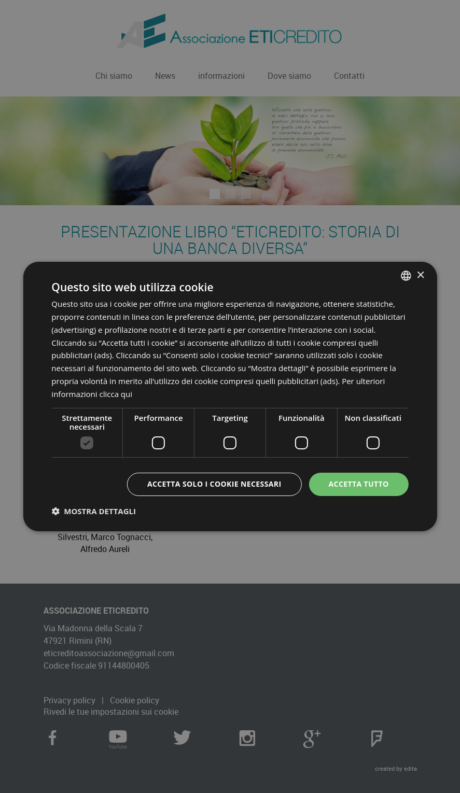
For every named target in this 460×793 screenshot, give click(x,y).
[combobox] (406, 276)
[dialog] (230, 396)
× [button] (420, 275)
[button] (93, 511)
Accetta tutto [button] (359, 484)
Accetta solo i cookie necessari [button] (214, 484)
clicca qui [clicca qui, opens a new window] (116, 394)
